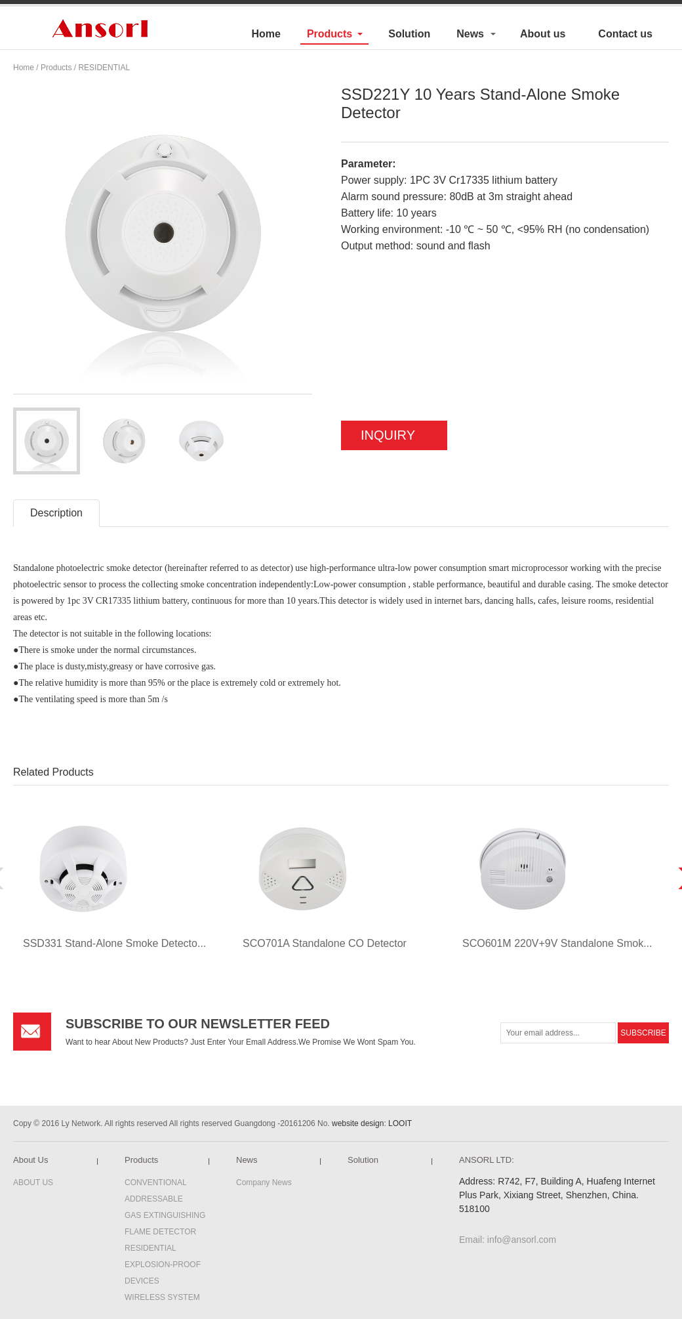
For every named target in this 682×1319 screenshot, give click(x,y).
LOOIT (400, 1123)
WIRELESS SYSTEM (162, 1297)
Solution (409, 33)
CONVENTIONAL (156, 1182)
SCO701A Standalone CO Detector (325, 943)
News (470, 33)
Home (265, 33)
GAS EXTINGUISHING (165, 1215)
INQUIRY (388, 435)
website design (358, 1123)
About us (542, 33)
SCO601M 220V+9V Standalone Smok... (557, 943)
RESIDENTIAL (104, 67)
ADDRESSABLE (154, 1199)
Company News (264, 1182)
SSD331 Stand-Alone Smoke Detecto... (114, 943)
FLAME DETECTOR (160, 1231)
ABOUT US (33, 1182)
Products (329, 33)
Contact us (625, 33)
